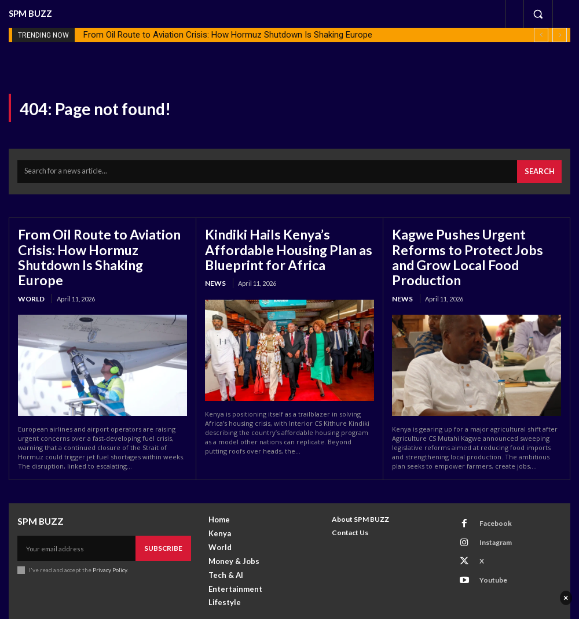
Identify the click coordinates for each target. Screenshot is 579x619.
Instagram (489, 511)
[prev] (541, 35)
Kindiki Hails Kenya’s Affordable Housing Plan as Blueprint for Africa (289, 243)
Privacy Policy (109, 541)
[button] (538, 14)
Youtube (486, 542)
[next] (559, 35)
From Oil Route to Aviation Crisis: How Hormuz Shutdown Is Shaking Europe (227, 35)
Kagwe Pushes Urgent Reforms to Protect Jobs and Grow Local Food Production (475, 243)
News (214, 274)
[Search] (542, 169)
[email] (78, 521)
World (30, 274)
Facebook (488, 496)
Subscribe (165, 521)
